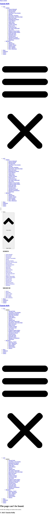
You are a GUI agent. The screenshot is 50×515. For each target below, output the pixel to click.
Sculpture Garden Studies (14, 32)
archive (4, 52)
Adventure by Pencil (13, 37)
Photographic (11, 43)
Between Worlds (12, 10)
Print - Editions (11, 47)
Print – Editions (8, 296)
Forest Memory (12, 20)
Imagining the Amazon (13, 19)
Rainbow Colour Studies (14, 31)
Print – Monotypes (9, 297)
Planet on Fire (11, 25)
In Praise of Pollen (12, 24)
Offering (10, 14)
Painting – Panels (9, 293)
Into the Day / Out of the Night (15, 16)
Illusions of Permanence (13, 38)
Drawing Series (12, 36)
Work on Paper (11, 46)
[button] (25, 106)
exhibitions (5, 51)
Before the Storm (12, 18)
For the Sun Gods (12, 27)
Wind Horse (11, 40)
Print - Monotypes (12, 48)
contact (4, 54)
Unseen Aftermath (12, 9)
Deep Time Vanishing (13, 15)
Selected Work (11, 11)
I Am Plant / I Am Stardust (14, 13)
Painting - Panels (12, 45)
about (4, 50)
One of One (11, 29)
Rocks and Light (12, 33)
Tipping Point (11, 23)
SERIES (7, 8)
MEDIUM (8, 41)
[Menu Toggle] (0, 209)
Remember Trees (12, 34)
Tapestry (10, 42)
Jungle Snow (11, 22)
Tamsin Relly (4, 4)
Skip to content (3, 0)
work (4, 6)
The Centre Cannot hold (13, 28)
